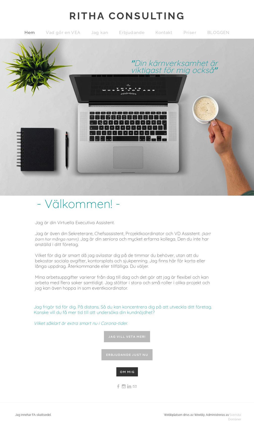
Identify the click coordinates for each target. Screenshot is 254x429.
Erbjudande (132, 32)
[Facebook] (118, 386)
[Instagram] (124, 386)
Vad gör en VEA (63, 32)
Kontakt (164, 32)
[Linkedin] (129, 386)
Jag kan (99, 32)
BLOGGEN (218, 32)
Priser (190, 32)
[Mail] (135, 386)
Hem (30, 32)
